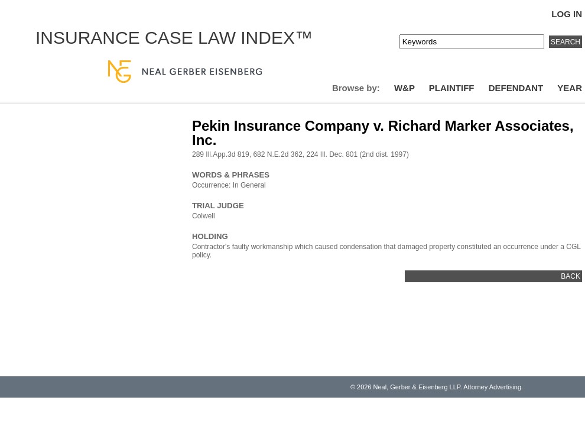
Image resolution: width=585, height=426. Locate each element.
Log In (566, 14)
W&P (404, 88)
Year (569, 88)
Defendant (516, 88)
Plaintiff (451, 88)
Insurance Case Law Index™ (174, 37)
